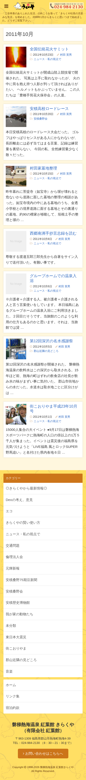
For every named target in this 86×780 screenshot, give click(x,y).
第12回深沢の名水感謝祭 (51, 341)
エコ (9, 511)
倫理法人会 (14, 557)
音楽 (9, 671)
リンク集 (12, 696)
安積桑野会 (40, 118)
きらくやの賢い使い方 (23, 522)
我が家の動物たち (19, 614)
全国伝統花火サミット (49, 49)
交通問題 (12, 545)
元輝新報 (12, 568)
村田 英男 (66, 54)
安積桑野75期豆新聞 (21, 580)
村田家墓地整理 (43, 168)
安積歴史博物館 (18, 602)
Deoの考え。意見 (19, 500)
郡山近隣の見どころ (46, 351)
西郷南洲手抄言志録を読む (53, 233)
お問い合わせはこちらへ (44, 753)
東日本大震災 (16, 637)
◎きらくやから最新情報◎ (26, 488)
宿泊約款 (12, 708)
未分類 (11, 625)
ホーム (11, 685)
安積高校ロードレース (49, 108)
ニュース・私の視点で (47, 59)
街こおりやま (16, 648)
